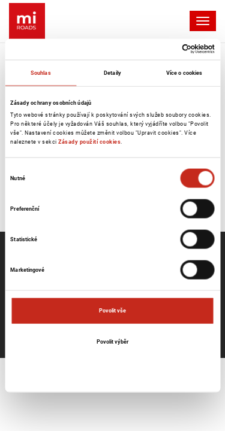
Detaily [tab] (112, 72)
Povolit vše (112, 310)
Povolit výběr (112, 341)
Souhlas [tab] (41, 72)
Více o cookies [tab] (184, 72)
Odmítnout (112, 372)
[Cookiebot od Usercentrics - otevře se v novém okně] (163, 49)
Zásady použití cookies (89, 141)
